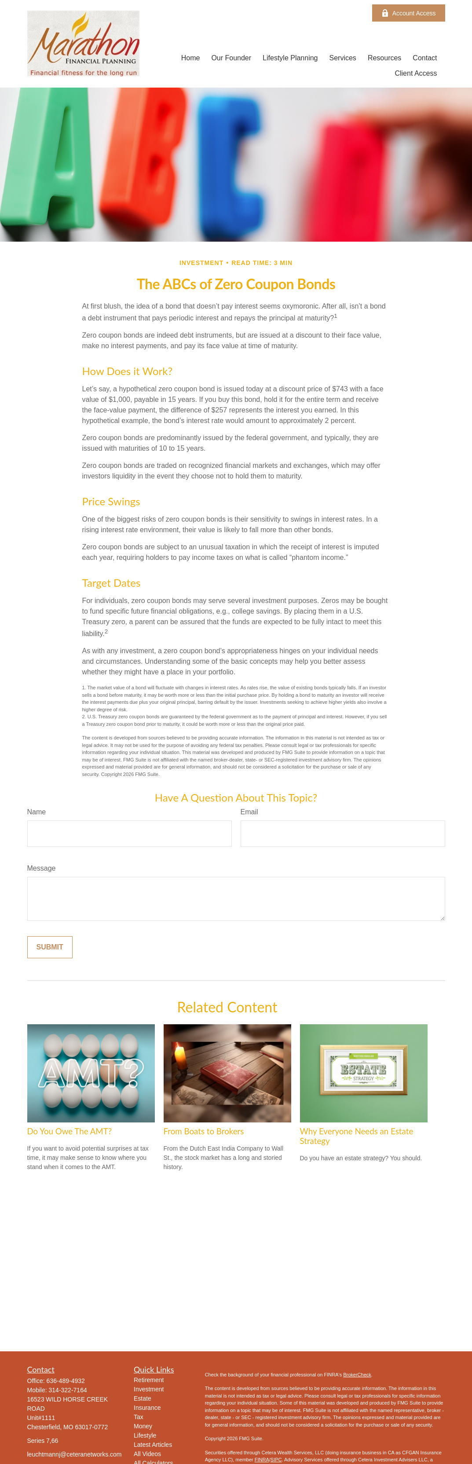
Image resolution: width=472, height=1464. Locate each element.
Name (36, 812)
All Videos (147, 1453)
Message (41, 868)
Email (249, 812)
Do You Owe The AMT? (69, 1131)
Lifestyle (145, 1435)
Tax (138, 1416)
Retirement (149, 1379)
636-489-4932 (66, 1380)
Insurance (147, 1407)
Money (143, 1426)
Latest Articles (153, 1444)
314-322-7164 (68, 1390)
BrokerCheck (357, 1374)
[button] (191, 58)
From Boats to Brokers (204, 1131)
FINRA (262, 1459)
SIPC (276, 1459)
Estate (142, 1398)
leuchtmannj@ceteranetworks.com (74, 1454)
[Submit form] (50, 947)
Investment (149, 1389)
